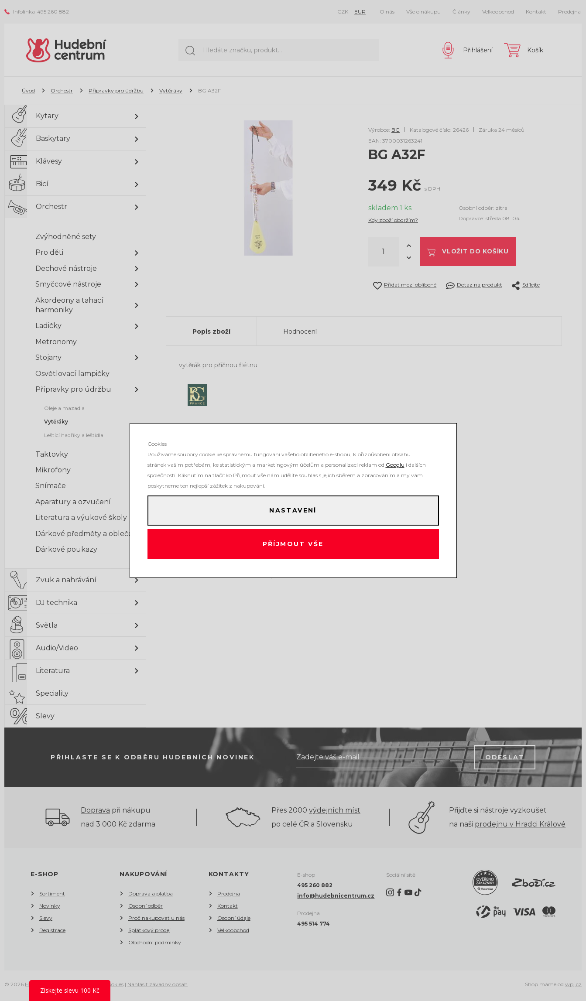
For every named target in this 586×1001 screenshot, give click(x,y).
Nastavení (292, 510)
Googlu (395, 463)
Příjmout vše (293, 545)
